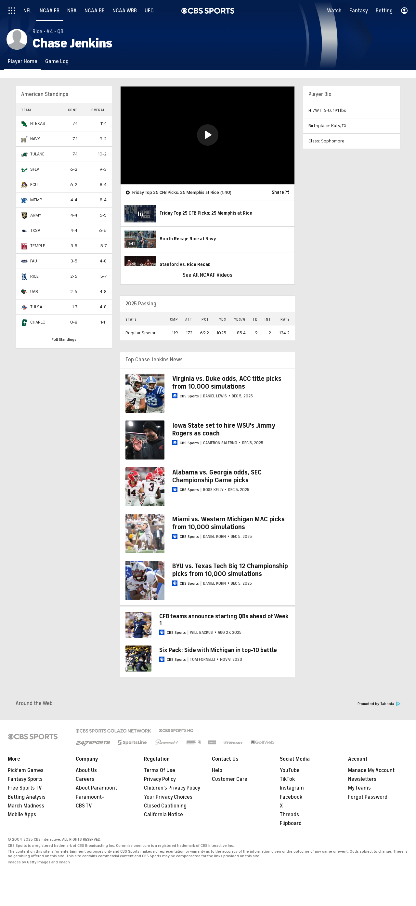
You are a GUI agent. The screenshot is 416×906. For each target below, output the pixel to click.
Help (217, 770)
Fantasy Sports (25, 779)
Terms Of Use (159, 770)
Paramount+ (90, 797)
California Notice (163, 814)
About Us (86, 770)
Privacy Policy (160, 779)
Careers (85, 779)
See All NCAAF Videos (207, 275)
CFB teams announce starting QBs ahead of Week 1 (224, 620)
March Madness (26, 806)
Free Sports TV (25, 788)
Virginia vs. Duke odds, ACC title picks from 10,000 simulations (226, 382)
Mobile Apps (22, 814)
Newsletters (362, 779)
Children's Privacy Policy (172, 788)
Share (278, 192)
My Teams (359, 788)
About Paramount (96, 788)
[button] (207, 135)
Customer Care (229, 779)
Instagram (292, 788)
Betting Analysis (27, 797)
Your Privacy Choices (168, 797)
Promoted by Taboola (379, 704)
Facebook (291, 797)
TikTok (287, 779)
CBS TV (84, 806)
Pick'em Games (26, 770)
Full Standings (64, 339)
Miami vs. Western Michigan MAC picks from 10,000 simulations (228, 523)
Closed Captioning (165, 806)
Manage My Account (371, 770)
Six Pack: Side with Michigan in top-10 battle (218, 650)
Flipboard (291, 823)
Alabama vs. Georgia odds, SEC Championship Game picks (217, 476)
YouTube (290, 770)
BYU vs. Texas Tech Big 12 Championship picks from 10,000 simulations (230, 570)
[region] (207, 135)
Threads (289, 814)
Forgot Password (367, 797)
